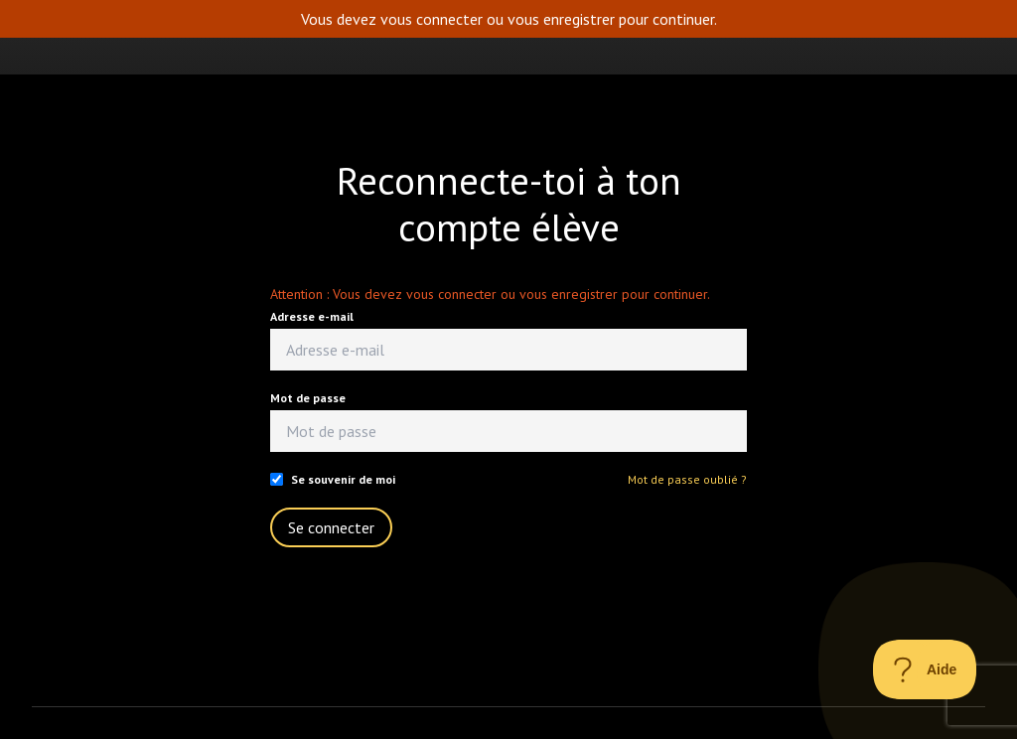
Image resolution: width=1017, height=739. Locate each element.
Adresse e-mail (312, 316)
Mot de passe (308, 397)
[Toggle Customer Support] (925, 669)
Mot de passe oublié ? (687, 479)
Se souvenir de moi (343, 479)
